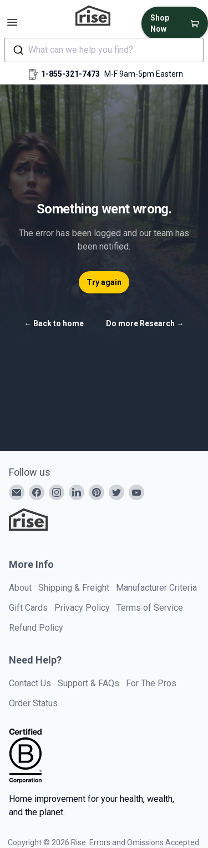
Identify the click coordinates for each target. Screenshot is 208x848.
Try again (104, 282)
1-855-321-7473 (70, 73)
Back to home (54, 323)
